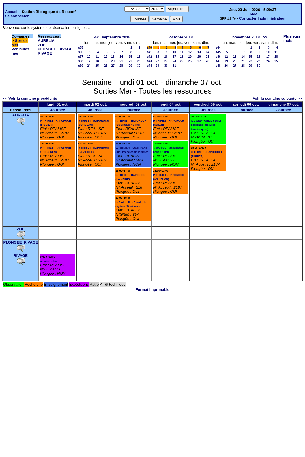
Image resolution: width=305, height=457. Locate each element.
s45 (218, 52)
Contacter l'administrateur (262, 18)
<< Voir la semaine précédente (30, 98)
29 (130, 65)
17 (89, 61)
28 (121, 65)
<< (96, 37)
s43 (149, 61)
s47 (218, 61)
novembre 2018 (246, 37)
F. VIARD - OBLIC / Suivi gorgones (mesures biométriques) (206, 125)
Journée (57, 110)
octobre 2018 (181, 37)
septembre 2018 (116, 37)
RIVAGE (45, 53)
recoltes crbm (48, 261)
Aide (253, 14)
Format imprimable (152, 289)
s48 (218, 65)
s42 (149, 56)
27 (113, 65)
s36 (80, 52)
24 (89, 65)
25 (97, 65)
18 (97, 61)
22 (130, 61)
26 (106, 65)
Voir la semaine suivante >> (277, 98)
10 (89, 56)
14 (121, 56)
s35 (80, 47)
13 (113, 56)
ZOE (42, 45)
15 (130, 56)
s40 (149, 47)
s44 (149, 65)
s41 (149, 52)
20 (113, 61)
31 (174, 65)
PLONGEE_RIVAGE (55, 49)
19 (106, 61)
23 (138, 61)
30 (138, 65)
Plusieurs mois (291, 38)
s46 (218, 56)
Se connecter (17, 16)
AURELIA (46, 40)
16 (138, 56)
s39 (80, 65)
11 (97, 56)
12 (106, 56)
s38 (80, 61)
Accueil (11, 12)
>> (265, 37)
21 (121, 61)
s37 (80, 56)
